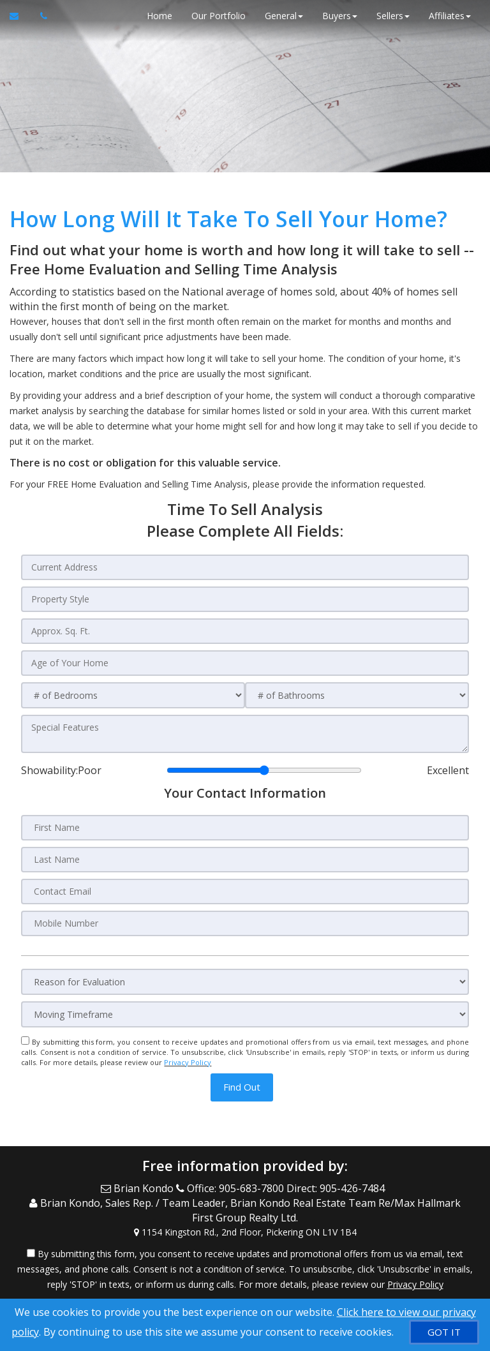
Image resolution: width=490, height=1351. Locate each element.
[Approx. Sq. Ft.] (244, 631)
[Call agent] (40, 16)
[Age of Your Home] (244, 663)
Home (159, 16)
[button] (242, 1087)
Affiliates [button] (450, 16)
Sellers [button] (393, 16)
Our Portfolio (218, 16)
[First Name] (244, 827)
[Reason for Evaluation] (244, 982)
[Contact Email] (244, 891)
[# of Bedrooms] (133, 695)
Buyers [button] (339, 16)
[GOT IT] (444, 1332)
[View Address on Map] (245, 1232)
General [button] (284, 16)
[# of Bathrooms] (357, 695)
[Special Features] (244, 734)
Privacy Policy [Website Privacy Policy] (187, 1062)
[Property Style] (244, 599)
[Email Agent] (20, 16)
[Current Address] (244, 567)
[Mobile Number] (244, 923)
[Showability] (264, 770)
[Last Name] (244, 859)
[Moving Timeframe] (244, 1014)
